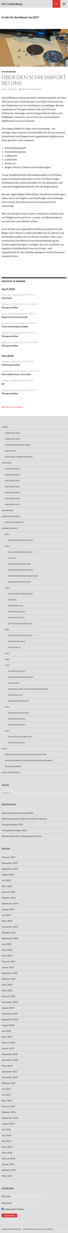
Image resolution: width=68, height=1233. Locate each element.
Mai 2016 (6, 1141)
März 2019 (7, 1036)
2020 (7, 659)
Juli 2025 (6, 880)
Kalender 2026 (12, 468)
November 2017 (10, 1077)
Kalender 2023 (12, 486)
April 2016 (7, 1146)
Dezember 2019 (10, 1013)
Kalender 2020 (12, 498)
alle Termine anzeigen (12, 407)
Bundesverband (13, 766)
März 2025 (7, 886)
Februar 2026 (8, 857)
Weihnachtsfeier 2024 (19, 582)
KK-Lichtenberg (12, 4)
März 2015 (7, 1175)
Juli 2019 (6, 1031)
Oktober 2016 (9, 1112)
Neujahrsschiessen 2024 (20, 552)
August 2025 (8, 874)
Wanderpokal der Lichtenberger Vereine (22, 836)
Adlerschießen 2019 (18, 701)
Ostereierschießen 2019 (20, 677)
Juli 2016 (6, 1129)
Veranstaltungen (11, 516)
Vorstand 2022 (12, 433)
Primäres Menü (64, 4)
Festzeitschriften (14, 522)
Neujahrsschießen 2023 (20, 594)
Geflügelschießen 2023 (20, 623)
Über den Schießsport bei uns (34, 80)
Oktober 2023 (9, 932)
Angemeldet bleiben (13, 1209)
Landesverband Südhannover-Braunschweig (29, 760)
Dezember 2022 (10, 973)
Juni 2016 (6, 1135)
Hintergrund (9, 71)
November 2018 (10, 1060)
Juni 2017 (6, 1094)
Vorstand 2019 (12, 439)
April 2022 (7, 984)
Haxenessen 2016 (16, 725)
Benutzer (6, 1196)
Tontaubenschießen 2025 (14, 830)
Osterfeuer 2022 (16, 641)
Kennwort (7, 1203)
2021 (7, 653)
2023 (7, 588)
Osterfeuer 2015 (16, 742)
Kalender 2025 (12, 474)
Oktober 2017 (9, 1083)
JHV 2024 (12, 558)
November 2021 (10, 1002)
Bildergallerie (9, 528)
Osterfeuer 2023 (16, 611)
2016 (7, 707)
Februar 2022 (8, 996)
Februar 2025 (8, 892)
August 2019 (8, 1025)
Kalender (7, 463)
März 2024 (7, 921)
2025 (7, 534)
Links (4, 748)
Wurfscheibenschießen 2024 (23, 576)
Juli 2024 (6, 915)
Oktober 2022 (9, 978)
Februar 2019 (8, 1042)
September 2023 (10, 938)
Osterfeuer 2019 (16, 671)
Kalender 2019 (12, 504)
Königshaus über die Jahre (19, 457)
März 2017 (7, 1100)
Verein (5, 427)
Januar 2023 (8, 967)
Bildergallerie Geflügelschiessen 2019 (28, 689)
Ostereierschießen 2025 (20, 540)
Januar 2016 (8, 1164)
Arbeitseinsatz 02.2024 (19, 564)
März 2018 (7, 1065)
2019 (7, 665)
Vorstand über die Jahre (17, 445)
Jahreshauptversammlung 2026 (17, 813)
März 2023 (7, 955)
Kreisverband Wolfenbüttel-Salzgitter (26, 754)
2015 (7, 730)
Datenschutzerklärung (11, 1229)
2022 (7, 629)
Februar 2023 (8, 961)
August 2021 (8, 1007)
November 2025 (10, 863)
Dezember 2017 (10, 1071)
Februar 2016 (8, 1158)
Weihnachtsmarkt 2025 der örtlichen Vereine (24, 818)
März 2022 (7, 990)
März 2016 (7, 1152)
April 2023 (7, 949)
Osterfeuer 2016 (16, 719)
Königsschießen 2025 (12, 824)
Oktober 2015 (9, 1170)
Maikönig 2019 (15, 695)
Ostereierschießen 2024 (20, 570)
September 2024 (10, 903)
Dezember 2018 (10, 1054)
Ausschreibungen (11, 772)
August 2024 (8, 909)
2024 (7, 546)
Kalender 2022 (12, 492)
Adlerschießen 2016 (18, 713)
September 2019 (10, 1019)
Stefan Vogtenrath (31, 89)
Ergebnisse (7, 510)
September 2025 (10, 868)
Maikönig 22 (14, 647)
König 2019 (13, 683)
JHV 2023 (12, 599)
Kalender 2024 (12, 480)
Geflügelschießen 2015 (20, 736)
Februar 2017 (8, 1106)
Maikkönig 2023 (16, 617)
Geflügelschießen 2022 (20, 635)
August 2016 (8, 1123)
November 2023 (10, 926)
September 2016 (10, 1117)
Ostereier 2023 (15, 605)
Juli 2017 (6, 1089)
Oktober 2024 (9, 897)
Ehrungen (10, 451)
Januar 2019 (8, 1048)
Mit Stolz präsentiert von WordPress (38, 1229)
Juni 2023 (6, 944)
